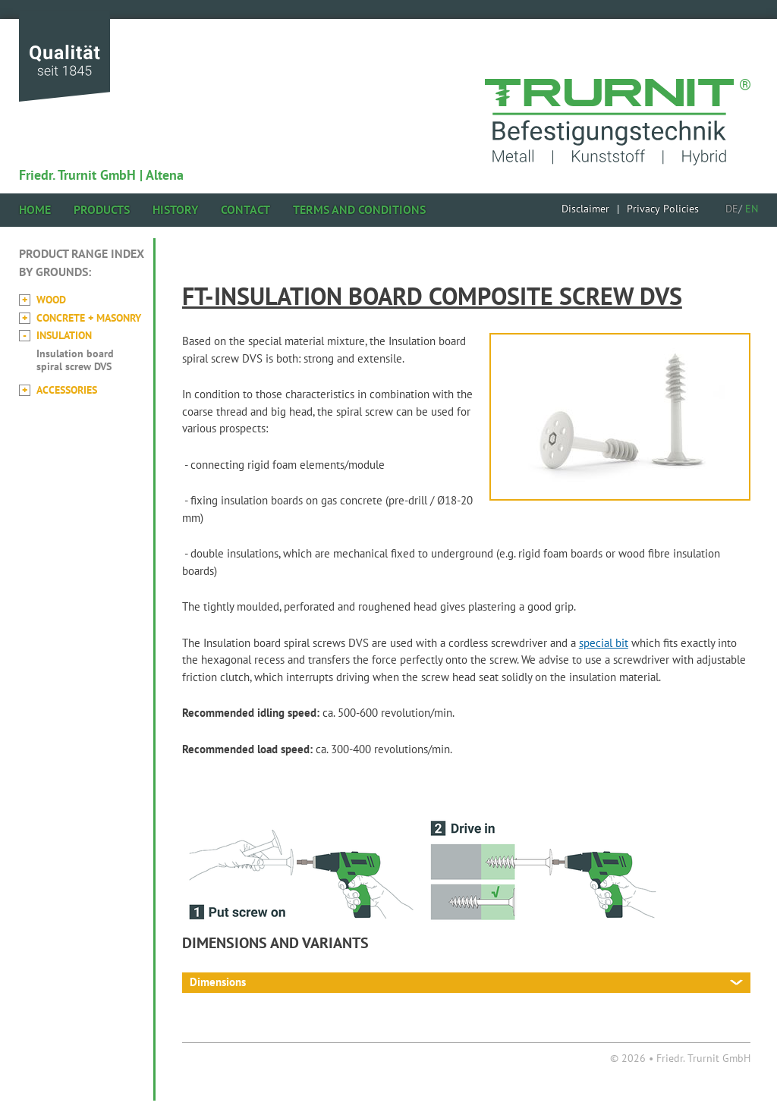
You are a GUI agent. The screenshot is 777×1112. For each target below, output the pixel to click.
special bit (603, 643)
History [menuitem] (175, 209)
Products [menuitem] (102, 209)
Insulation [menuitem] (64, 335)
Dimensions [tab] (218, 982)
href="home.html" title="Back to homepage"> (617, 103)
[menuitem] (585, 208)
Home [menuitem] (35, 209)
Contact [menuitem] (245, 209)
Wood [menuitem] (51, 299)
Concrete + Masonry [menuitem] (88, 318)
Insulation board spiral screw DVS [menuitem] (75, 360)
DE (731, 208)
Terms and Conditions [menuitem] (359, 209)
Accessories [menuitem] (66, 390)
